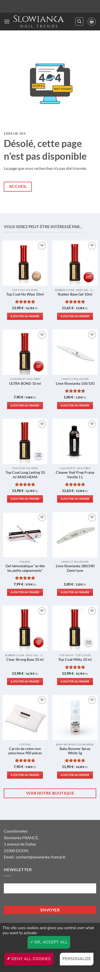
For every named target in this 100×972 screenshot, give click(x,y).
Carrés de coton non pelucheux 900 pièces (25, 751)
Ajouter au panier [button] (25, 316)
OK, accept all (49, 942)
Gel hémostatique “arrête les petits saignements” (25, 568)
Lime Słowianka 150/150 (75, 383)
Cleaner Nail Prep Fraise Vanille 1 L (75, 474)
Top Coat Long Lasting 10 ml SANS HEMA (25, 474)
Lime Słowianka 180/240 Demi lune (75, 568)
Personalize (76, 959)
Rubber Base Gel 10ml (75, 294)
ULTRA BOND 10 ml (25, 383)
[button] (7, 21)
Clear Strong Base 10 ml (25, 659)
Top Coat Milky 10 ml (75, 659)
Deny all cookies (29, 959)
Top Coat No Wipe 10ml (25, 294)
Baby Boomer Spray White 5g (75, 751)
